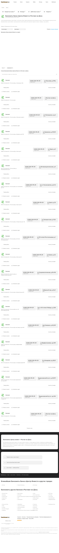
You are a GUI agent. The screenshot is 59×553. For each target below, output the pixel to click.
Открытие (35, 504)
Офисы (7, 7)
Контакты (24, 517)
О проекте (19, 517)
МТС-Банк (50, 493)
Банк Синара (20, 493)
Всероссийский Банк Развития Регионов (25, 496)
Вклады (40, 2)
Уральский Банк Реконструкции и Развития (26, 510)
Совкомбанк (20, 504)
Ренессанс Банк (5, 504)
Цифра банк (35, 510)
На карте (52, 29)
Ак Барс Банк (4, 496)
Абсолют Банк (4, 493)
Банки (21, 2)
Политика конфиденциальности (45, 517)
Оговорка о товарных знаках (22, 518)
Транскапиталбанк (21, 507)
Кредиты (27, 2)
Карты (47, 2)
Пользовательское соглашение (32, 517)
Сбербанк (4, 510)
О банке (3, 7)
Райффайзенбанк (52, 499)
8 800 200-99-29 (35, 81)
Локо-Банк (35, 499)
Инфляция (54, 2)
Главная (15, 2)
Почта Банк (51, 496)
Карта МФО (31, 518)
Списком (56, 29)
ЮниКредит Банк (52, 504)
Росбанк (3, 507)
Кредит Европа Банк (37, 496)
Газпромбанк (20, 499)
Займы (34, 2)
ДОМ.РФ (3, 499)
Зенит (34, 493)
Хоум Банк (35, 507)
